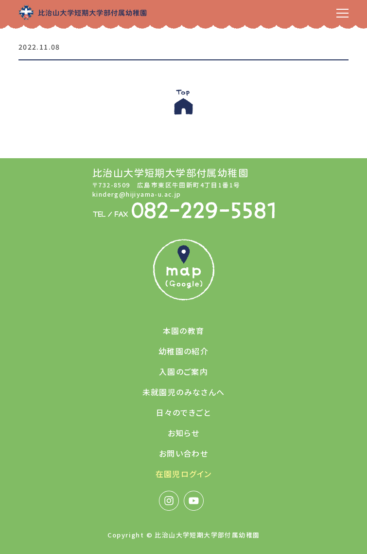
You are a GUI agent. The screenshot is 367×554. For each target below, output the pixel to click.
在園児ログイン (184, 474)
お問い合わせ (183, 453)
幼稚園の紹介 (183, 351)
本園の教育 (184, 330)
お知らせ (184, 433)
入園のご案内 (183, 371)
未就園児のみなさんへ (183, 392)
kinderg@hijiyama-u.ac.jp (136, 194)
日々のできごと (183, 412)
